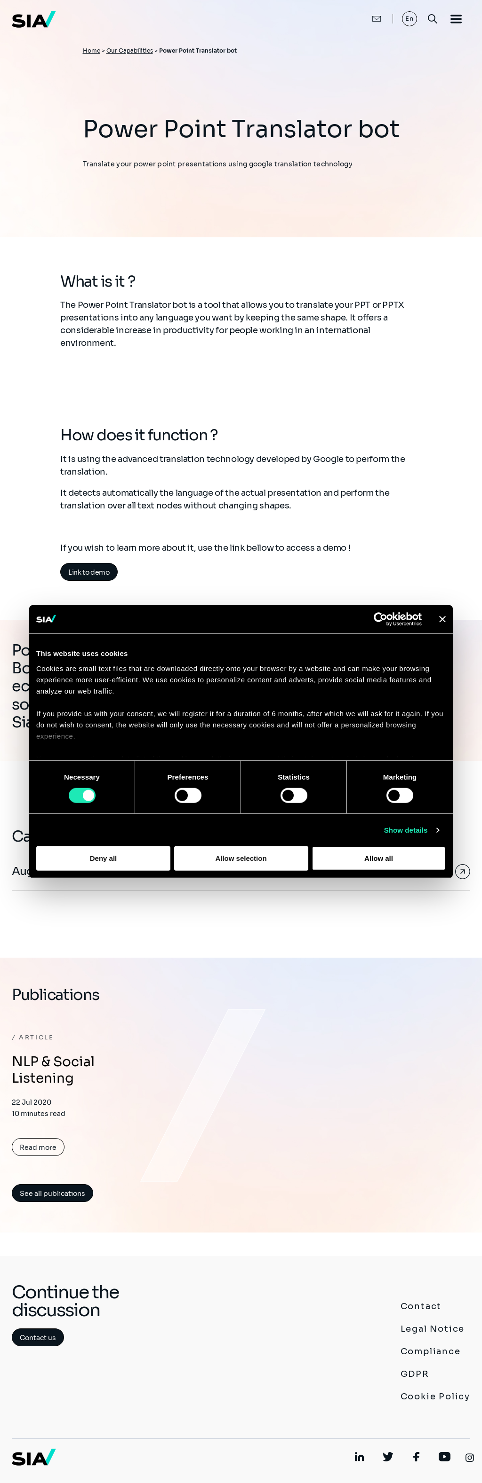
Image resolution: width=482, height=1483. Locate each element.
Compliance (431, 1351)
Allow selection (240, 858)
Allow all (378, 858)
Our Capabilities (129, 50)
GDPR (415, 1374)
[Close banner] (442, 619)
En (409, 19)
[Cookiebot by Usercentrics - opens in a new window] (380, 619)
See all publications (52, 1193)
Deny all (103, 858)
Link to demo (89, 572)
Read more (38, 1147)
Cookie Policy (435, 1396)
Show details (406, 830)
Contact (421, 1306)
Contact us (38, 1338)
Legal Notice (433, 1329)
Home (91, 50)
